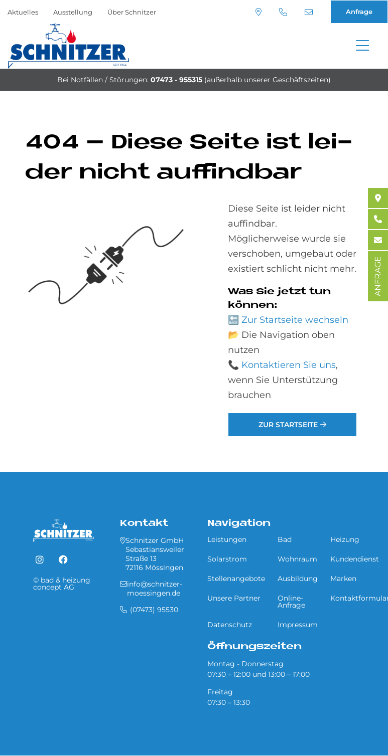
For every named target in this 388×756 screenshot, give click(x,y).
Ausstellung (72, 12)
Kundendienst (354, 558)
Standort (258, 12)
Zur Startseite (288, 424)
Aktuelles (23, 12)
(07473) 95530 (283, 12)
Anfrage (359, 12)
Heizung (344, 539)
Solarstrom (227, 558)
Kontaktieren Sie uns (288, 364)
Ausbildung (298, 578)
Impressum (298, 624)
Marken (343, 578)
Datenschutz (229, 624)
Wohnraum (297, 558)
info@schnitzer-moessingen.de (309, 12)
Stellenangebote (236, 578)
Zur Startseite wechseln (294, 319)
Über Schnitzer (131, 12)
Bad (285, 539)
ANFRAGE (377, 276)
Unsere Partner (234, 598)
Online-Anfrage (291, 602)
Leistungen (226, 539)
